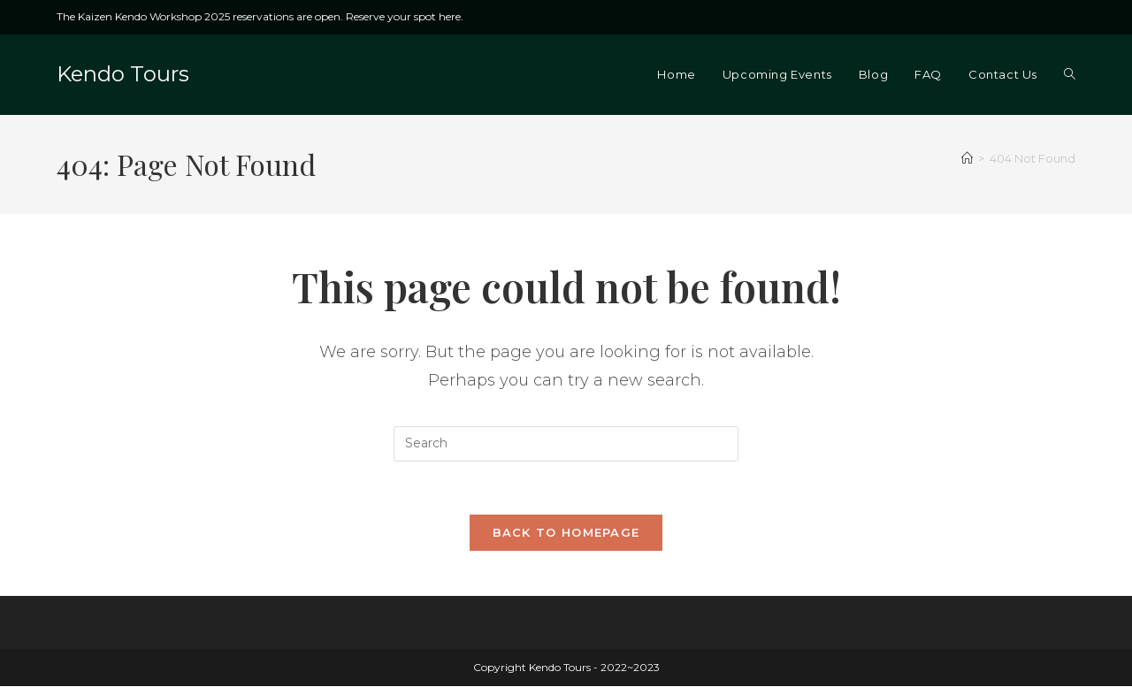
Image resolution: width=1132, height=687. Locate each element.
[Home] (967, 158)
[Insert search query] (566, 444)
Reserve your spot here (403, 16)
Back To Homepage (566, 533)
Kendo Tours (123, 74)
